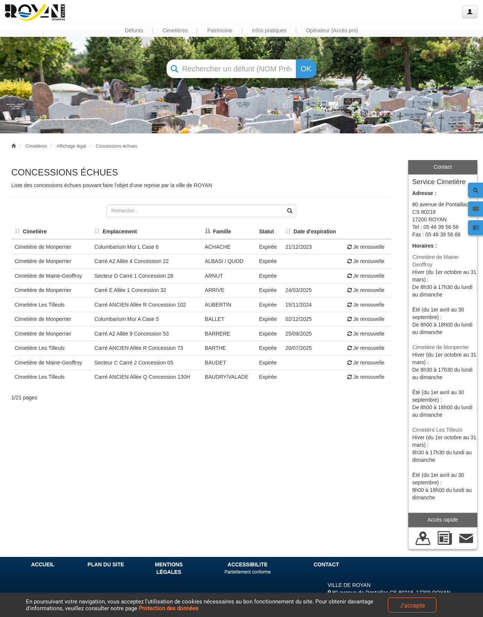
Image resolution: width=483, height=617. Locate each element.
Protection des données (168, 608)
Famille (218, 231)
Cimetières (36, 146)
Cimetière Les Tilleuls (437, 430)
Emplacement (115, 231)
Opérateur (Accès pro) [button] (332, 30)
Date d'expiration (310, 231)
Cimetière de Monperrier (440, 347)
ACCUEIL (43, 564)
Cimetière (31, 231)
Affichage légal (71, 146)
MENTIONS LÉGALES (169, 568)
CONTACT (326, 564)
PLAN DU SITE (106, 564)
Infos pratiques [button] (269, 30)
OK (306, 69)
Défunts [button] (134, 30)
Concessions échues (117, 146)
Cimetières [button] (175, 30)
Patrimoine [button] (219, 30)
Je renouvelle (366, 247)
